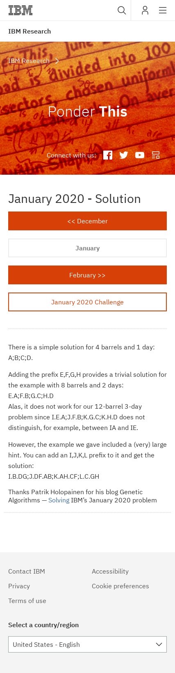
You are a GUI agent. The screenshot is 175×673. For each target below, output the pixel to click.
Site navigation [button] (163, 14)
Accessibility (110, 571)
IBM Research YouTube (139, 155)
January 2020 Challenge (87, 302)
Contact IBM (26, 571)
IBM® (20, 10)
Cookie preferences (120, 586)
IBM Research (29, 31)
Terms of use (27, 600)
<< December (87, 221)
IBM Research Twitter (124, 155)
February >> (87, 275)
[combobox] (121, 10)
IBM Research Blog (155, 155)
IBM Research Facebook (108, 155)
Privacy (19, 586)
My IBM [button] (145, 13)
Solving (58, 500)
